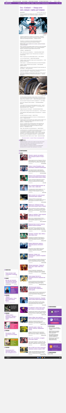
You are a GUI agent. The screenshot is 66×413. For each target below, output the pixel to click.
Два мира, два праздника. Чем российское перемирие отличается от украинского (11, 330)
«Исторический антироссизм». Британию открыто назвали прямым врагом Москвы (37, 331)
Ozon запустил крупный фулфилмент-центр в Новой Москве (13, 392)
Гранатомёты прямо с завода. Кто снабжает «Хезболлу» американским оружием (36, 369)
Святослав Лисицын (43, 173)
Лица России (38, 3)
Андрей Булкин (43, 276)
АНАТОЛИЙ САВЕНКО (8, 333)
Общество (12, 372)
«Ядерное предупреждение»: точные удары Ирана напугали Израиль (11, 347)
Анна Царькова (22, 12)
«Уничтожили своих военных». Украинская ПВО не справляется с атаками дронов (35, 321)
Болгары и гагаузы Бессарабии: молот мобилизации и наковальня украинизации (37, 166)
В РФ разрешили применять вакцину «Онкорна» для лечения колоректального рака (14, 375)
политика (7, 344)
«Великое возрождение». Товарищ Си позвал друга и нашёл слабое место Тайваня (36, 291)
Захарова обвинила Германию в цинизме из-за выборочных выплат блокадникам (13, 340)
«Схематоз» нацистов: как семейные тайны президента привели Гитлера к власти (36, 156)
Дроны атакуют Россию (17, 1)
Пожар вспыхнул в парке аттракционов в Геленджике (11, 322)
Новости (19, 3)
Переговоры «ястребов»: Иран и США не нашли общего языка (36, 250)
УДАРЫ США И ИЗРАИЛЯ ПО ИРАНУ (10, 351)
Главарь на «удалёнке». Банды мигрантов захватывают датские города (37, 231)
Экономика (12, 388)
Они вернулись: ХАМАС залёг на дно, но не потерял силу (11, 383)
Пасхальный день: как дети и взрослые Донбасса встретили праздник (36, 241)
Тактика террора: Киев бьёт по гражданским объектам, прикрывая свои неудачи (36, 310)
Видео (32, 3)
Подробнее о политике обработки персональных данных (46, 406)
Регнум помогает (45, 3)
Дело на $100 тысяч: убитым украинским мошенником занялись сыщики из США (37, 397)
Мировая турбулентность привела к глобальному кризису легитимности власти (35, 269)
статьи (21, 153)
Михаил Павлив (43, 287)
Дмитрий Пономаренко (42, 317)
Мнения (28, 3)
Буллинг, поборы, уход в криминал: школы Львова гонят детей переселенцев (37, 359)
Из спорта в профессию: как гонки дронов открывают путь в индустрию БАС (31, 145)
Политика (12, 336)
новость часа (8, 319)
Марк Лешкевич (43, 163)
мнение (7, 327)
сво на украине (51, 375)
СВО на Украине (24, 1)
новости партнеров (23, 150)
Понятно (57, 406)
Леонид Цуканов (43, 376)
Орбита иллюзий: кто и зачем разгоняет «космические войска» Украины (36, 204)
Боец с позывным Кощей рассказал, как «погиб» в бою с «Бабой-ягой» (36, 194)
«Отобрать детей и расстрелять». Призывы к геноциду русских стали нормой (11, 365)
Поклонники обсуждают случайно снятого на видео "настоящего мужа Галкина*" (32, 141)
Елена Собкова (44, 247)
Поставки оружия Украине (43, 1)
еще (59, 390)
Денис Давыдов (43, 210)
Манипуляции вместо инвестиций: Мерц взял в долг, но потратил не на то (11, 400)
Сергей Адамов (43, 328)
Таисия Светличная (43, 403)
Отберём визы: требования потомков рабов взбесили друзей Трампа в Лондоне (37, 213)
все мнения (15, 333)
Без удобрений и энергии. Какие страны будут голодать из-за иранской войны (36, 349)
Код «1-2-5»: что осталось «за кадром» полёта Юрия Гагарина (36, 387)
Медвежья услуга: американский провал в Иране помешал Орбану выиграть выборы (37, 176)
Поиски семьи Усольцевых (33, 1)
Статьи (24, 3)
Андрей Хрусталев (43, 365)
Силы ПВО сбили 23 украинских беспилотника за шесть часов (14, 356)
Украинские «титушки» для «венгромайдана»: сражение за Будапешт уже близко (37, 280)
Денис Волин (44, 200)
